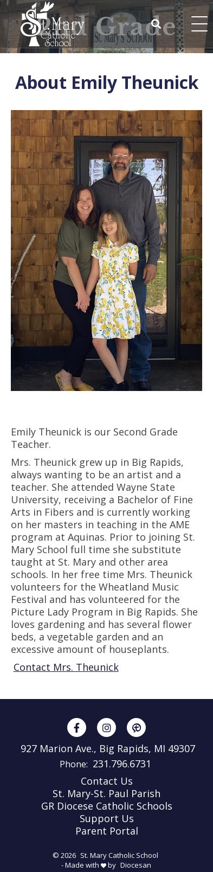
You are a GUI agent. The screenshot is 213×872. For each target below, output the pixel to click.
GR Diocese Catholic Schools (106, 806)
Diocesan (135, 865)
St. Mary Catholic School (119, 855)
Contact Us (107, 781)
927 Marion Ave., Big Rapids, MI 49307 (108, 748)
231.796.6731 (122, 763)
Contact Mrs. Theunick (66, 667)
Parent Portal (106, 831)
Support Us (107, 818)
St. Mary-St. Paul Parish (106, 793)
